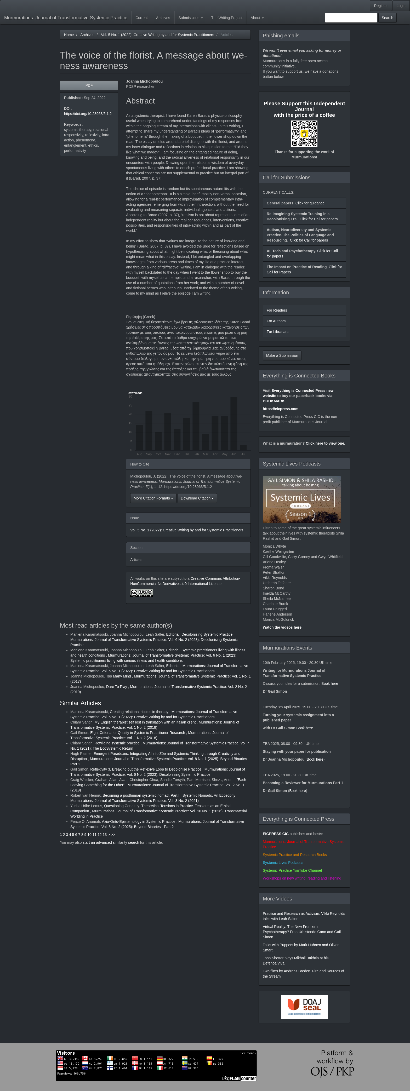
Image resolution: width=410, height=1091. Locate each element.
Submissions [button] (191, 18)
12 (100, 834)
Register (381, 6)
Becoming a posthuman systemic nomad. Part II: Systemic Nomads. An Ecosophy (169, 795)
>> (113, 834)
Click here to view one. (325, 443)
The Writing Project (226, 18)
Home (69, 35)
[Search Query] (351, 18)
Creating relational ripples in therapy (139, 712)
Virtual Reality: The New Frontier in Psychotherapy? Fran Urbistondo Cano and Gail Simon (302, 932)
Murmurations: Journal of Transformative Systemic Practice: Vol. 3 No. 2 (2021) (134, 801)
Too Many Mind (119, 676)
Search (387, 18)
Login (401, 6)
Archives (163, 18)
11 (95, 834)
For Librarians (278, 332)
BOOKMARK (274, 401)
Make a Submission (282, 355)
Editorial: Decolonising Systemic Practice (200, 634)
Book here (329, 683)
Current (141, 18)
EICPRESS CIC (276, 834)
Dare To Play (117, 687)
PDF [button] (89, 85)
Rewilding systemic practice (118, 743)
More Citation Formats (153, 498)
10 (89, 834)
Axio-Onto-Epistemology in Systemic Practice (139, 821)
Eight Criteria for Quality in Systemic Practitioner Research (138, 733)
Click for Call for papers (319, 219)
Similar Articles (80, 703)
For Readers (277, 310)
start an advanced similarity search (111, 842)
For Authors (276, 321)
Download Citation (197, 498)
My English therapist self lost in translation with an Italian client (146, 722)
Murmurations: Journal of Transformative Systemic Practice (65, 17)
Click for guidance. (310, 203)
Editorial (173, 666)
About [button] (257, 18)
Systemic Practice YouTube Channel (292, 870)
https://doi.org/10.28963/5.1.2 (88, 114)
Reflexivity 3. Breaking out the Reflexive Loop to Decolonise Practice (146, 769)
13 (105, 834)
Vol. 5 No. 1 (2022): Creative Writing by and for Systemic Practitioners (157, 35)
